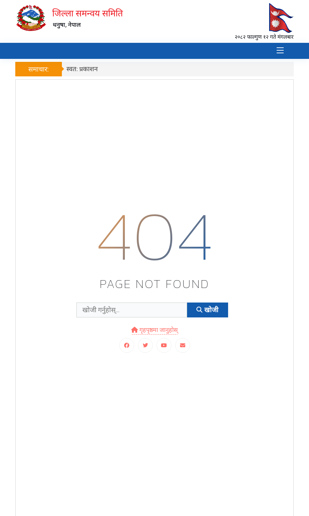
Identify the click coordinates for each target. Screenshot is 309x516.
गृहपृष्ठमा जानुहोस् (154, 329)
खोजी (207, 310)
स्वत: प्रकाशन (84, 68)
